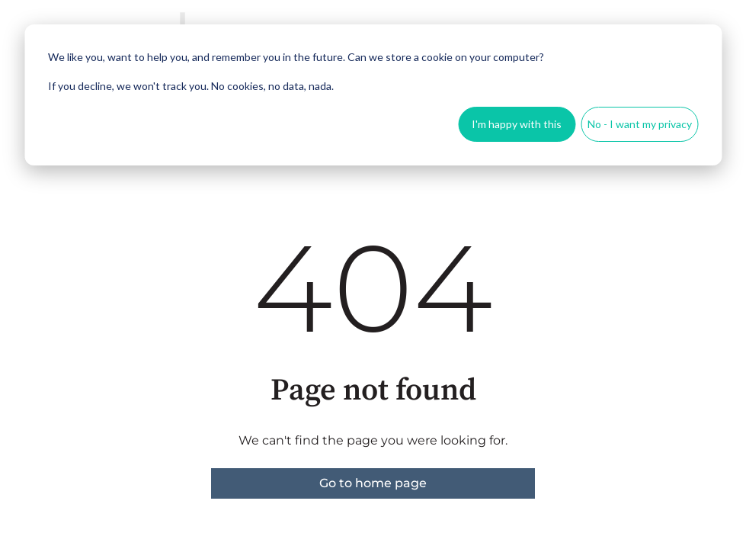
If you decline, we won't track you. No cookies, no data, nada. (191, 85)
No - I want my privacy (640, 123)
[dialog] (373, 94)
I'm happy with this (517, 123)
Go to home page (373, 483)
